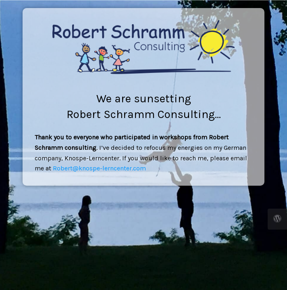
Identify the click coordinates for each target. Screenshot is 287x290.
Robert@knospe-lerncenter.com (99, 168)
